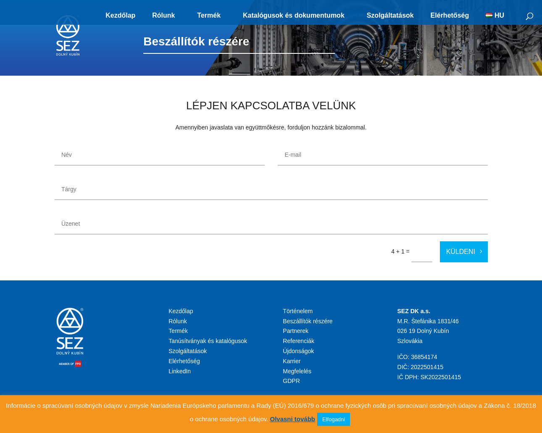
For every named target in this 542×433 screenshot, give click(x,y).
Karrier (291, 361)
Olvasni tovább (292, 418)
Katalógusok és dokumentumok (294, 15)
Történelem (298, 311)
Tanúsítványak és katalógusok (207, 341)
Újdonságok (298, 351)
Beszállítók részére (307, 321)
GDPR (291, 381)
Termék (209, 15)
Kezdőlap (120, 15)
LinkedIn (179, 371)
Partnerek (295, 330)
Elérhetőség (450, 15)
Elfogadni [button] (333, 419)
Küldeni (460, 251)
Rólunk (163, 15)
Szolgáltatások (390, 15)
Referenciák (298, 341)
